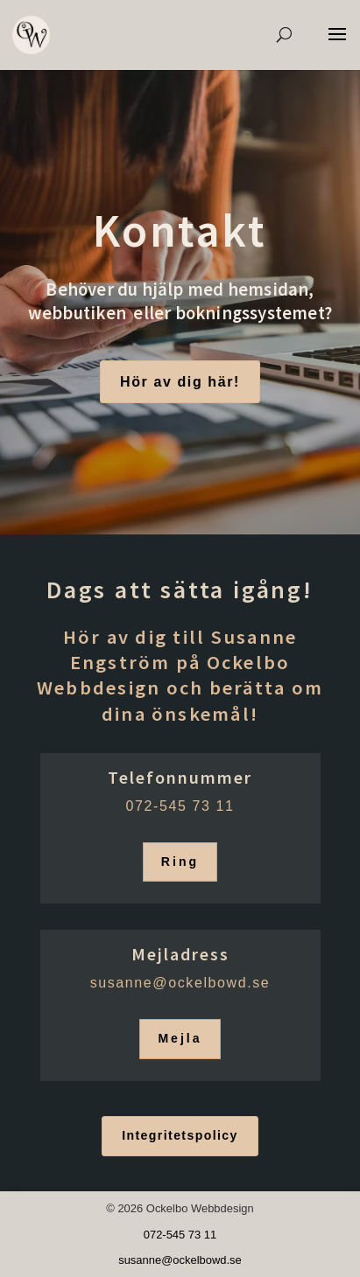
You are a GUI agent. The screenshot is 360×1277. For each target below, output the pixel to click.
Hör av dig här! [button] (180, 381)
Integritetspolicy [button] (180, 1135)
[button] (337, 45)
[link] (31, 34)
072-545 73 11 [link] (179, 806)
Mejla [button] (179, 1038)
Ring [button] (180, 862)
